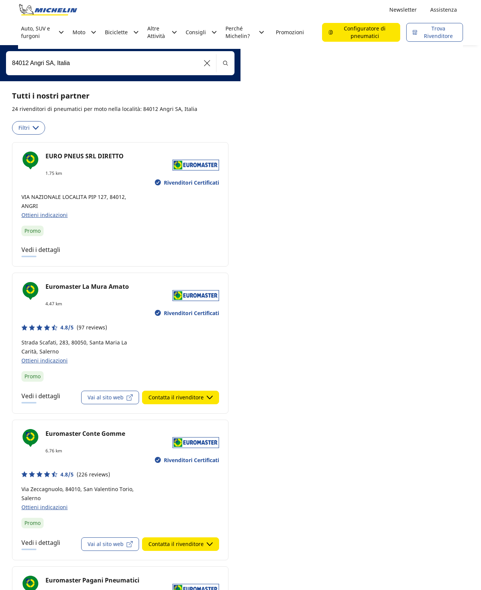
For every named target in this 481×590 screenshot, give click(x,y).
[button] (207, 63)
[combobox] (120, 63)
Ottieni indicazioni (44, 214)
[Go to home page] (48, 10)
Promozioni (290, 32)
